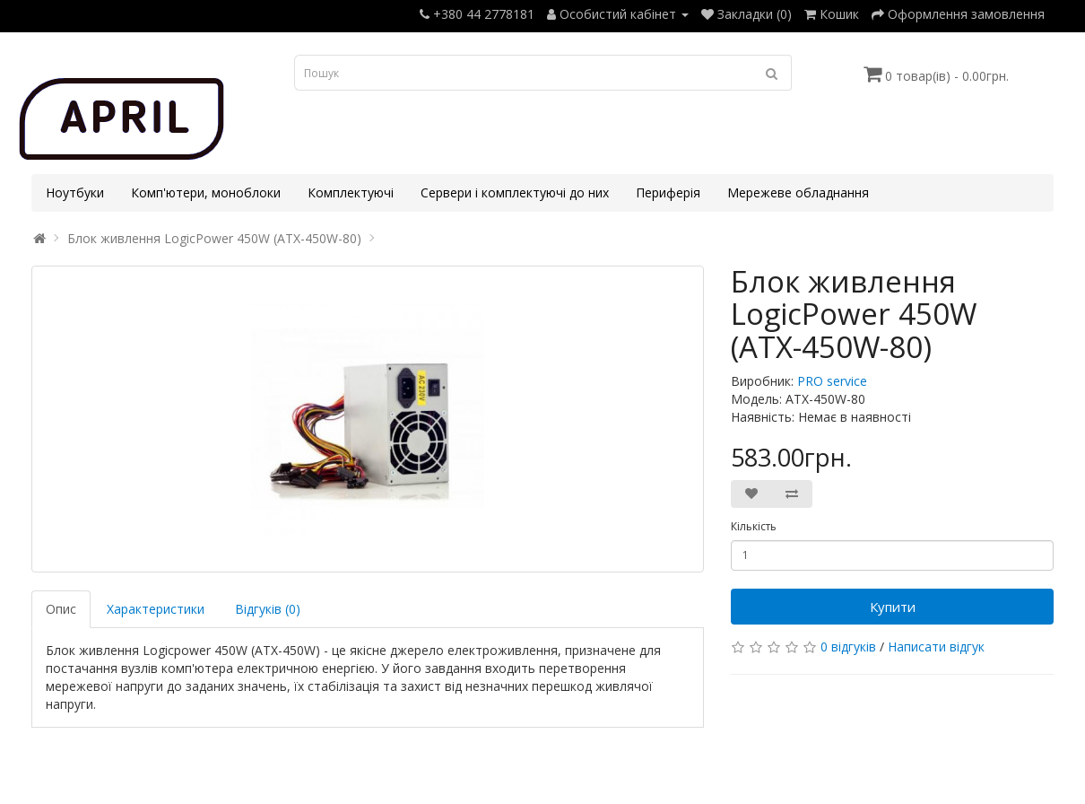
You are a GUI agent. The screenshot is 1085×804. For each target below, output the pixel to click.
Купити (893, 607)
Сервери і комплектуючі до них (515, 192)
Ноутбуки (75, 192)
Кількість (754, 526)
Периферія (668, 192)
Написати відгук (936, 646)
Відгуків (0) (267, 608)
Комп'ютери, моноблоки (206, 192)
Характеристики (155, 608)
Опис (61, 608)
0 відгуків (848, 646)
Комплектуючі (351, 192)
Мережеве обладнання (798, 192)
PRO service (832, 380)
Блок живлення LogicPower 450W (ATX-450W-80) (214, 238)
